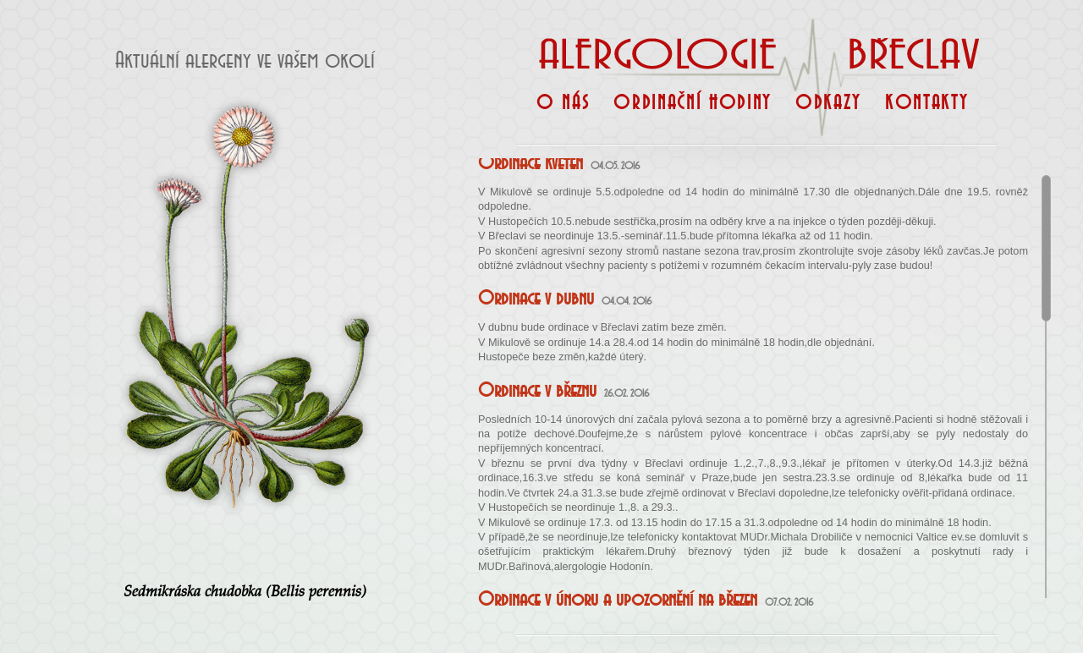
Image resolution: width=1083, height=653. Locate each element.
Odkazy (828, 109)
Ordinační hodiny (692, 109)
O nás (563, 109)
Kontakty (926, 109)
